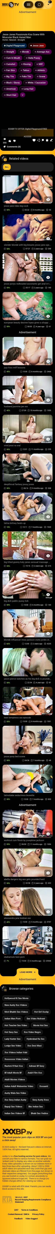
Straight (21, 40)
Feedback (18, 1219)
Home (5, 40)
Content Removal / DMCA (18, 1214)
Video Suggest (32, 1219)
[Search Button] (39, 4)
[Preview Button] (48, 199)
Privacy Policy (38, 1214)
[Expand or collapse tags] (22, 95)
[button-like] (10, 141)
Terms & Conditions (29, 1210)
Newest (12, 40)
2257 (16, 1210)
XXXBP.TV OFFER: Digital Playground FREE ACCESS (27, 133)
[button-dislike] (14, 141)
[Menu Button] (28, 4)
